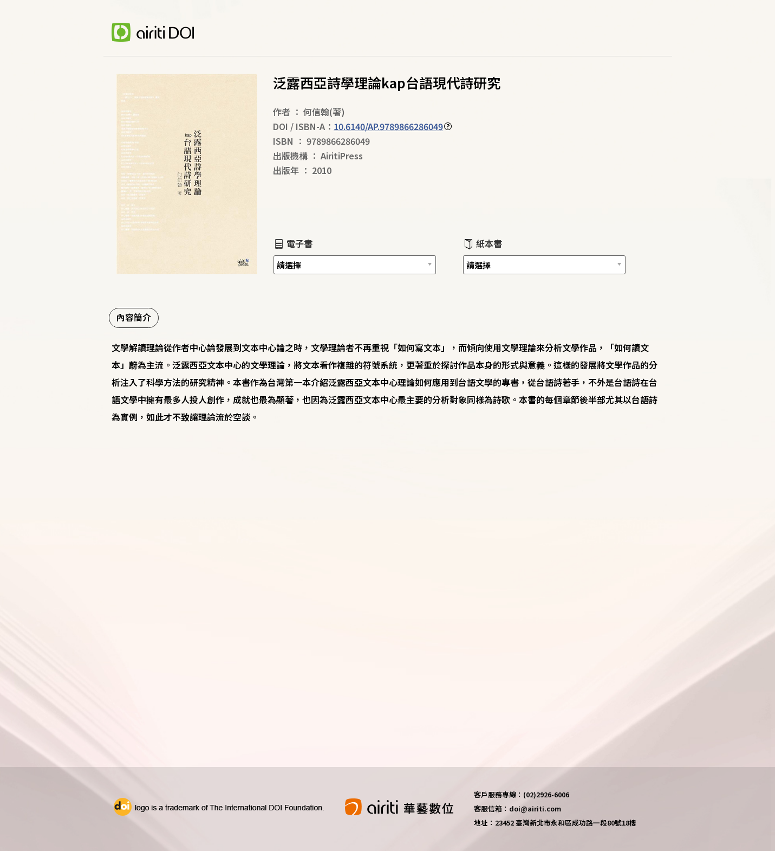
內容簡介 (133, 317)
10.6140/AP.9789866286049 (388, 126)
